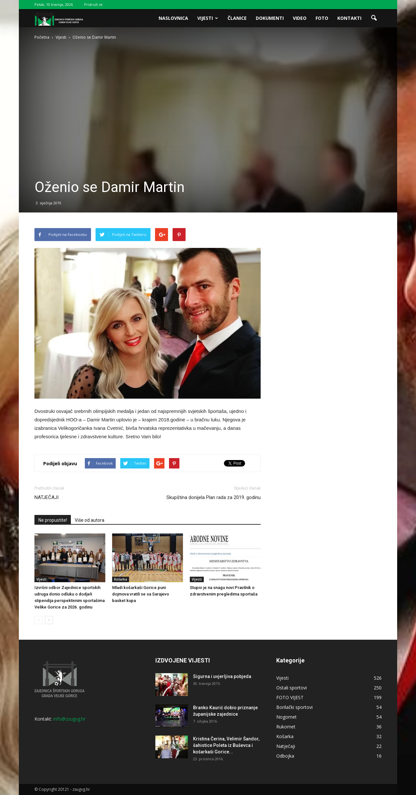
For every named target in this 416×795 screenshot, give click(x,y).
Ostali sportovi (291, 688)
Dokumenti (270, 18)
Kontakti (349, 18)
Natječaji (285, 746)
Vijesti (207, 18)
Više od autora (89, 520)
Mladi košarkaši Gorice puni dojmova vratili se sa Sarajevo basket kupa (140, 594)
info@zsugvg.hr (69, 719)
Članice (237, 18)
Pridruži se (93, 4)
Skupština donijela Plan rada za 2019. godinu (213, 497)
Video (299, 18)
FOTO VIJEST (290, 697)
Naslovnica (173, 18)
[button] (374, 18)
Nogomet (286, 717)
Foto (322, 18)
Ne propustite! (52, 520)
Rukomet (285, 727)
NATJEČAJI (46, 497)
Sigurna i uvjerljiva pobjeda (222, 676)
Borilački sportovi (294, 707)
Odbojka (285, 756)
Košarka (120, 579)
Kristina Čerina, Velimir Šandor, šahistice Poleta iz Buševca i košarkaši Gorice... (226, 745)
